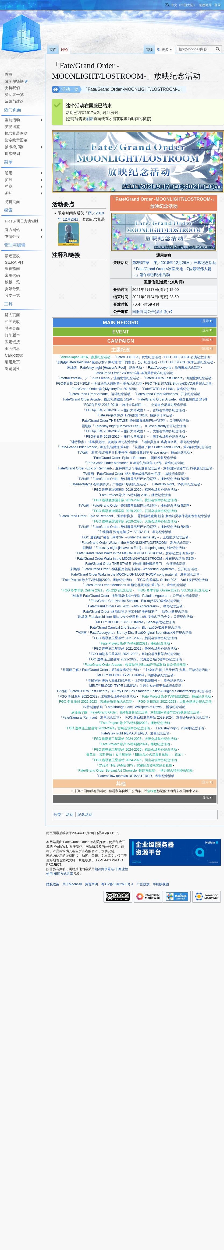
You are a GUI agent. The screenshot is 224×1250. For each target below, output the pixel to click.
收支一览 (12, 295)
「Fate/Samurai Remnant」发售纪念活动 (89, 717)
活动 (69, 814)
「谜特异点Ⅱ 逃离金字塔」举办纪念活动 (169, 442)
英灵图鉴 (12, 126)
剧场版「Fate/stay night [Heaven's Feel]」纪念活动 (104, 368)
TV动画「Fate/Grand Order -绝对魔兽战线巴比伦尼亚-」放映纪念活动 (133, 474)
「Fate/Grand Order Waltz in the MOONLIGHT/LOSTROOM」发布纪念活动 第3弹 (134, 558)
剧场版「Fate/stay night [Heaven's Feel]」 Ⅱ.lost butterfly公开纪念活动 (134, 426)
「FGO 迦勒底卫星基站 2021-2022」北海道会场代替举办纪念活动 (134, 659)
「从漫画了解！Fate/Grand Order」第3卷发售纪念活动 (99, 670)
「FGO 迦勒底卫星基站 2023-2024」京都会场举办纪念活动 (165, 717)
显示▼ (207, 321)
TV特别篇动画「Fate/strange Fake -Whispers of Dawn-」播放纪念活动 (133, 707)
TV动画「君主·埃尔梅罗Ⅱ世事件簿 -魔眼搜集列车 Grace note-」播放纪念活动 (133, 452)
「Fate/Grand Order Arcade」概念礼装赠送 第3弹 (171, 399)
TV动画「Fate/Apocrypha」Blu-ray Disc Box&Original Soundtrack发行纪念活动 (134, 633)
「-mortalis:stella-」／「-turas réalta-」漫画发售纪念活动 (97, 378)
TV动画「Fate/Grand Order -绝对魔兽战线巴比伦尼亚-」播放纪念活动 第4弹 (134, 527)
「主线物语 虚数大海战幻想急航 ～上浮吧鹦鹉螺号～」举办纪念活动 (133, 681)
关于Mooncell (72, 884)
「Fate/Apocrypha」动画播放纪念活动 (172, 368)
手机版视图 (161, 884)
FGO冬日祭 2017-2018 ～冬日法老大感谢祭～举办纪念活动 (99, 383)
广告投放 (143, 884)
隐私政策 (52, 884)
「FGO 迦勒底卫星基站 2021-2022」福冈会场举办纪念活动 (134, 638)
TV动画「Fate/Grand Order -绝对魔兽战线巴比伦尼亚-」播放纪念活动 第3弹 (134, 505)
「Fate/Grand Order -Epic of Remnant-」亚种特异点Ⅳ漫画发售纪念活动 (108, 468)
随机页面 (12, 202)
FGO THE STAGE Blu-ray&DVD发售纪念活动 (178, 383)
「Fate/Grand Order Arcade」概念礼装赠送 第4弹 (92, 447)
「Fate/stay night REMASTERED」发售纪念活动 (134, 733)
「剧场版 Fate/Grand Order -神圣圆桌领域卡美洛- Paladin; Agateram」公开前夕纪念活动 (133, 596)
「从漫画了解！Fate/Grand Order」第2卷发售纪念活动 (171, 447)
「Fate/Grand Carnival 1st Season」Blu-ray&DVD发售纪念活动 (133, 601)
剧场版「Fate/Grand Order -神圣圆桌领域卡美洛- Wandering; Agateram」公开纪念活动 (133, 569)
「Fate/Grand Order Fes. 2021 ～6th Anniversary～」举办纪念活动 (134, 606)
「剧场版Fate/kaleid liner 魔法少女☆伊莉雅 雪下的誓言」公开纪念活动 (105, 362)
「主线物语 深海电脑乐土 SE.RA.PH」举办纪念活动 (133, 532)
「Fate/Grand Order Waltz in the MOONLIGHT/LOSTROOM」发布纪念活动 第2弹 (134, 553)
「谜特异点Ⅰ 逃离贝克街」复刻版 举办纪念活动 (103, 442)
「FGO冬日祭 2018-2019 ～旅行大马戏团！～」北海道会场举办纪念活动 (133, 405)
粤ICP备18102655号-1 (117, 884)
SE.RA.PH (14, 262)
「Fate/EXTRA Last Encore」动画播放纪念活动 (177, 378)
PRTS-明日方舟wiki (21, 221)
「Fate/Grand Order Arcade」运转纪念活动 (98, 394)
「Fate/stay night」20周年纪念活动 (178, 728)
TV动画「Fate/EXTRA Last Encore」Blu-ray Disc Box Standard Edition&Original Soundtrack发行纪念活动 (133, 691)
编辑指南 (12, 268)
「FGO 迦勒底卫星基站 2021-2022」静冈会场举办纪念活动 (134, 648)
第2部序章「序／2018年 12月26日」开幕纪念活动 (174, 262)
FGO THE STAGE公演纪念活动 (187, 357)
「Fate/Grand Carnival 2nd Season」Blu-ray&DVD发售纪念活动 (134, 627)
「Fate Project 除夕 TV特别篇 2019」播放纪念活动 (134, 495)
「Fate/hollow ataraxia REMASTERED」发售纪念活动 (134, 776)
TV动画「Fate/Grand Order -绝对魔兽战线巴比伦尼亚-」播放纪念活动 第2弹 (134, 479)
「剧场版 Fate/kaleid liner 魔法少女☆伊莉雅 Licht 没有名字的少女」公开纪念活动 (134, 617)
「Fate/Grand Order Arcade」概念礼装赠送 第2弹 (96, 399)
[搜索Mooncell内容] (199, 49)
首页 (8, 74)
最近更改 (12, 256)
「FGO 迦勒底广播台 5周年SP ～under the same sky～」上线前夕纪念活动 (134, 537)
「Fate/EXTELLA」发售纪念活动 (137, 357)
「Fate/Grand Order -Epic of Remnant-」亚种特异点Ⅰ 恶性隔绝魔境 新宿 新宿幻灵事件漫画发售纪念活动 (134, 516)
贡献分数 (12, 289)
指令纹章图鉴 (16, 140)
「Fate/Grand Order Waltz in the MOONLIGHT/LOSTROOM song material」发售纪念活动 (134, 574)
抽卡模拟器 (14, 147)
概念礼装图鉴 (16, 133)
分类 (57, 814)
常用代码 (12, 275)
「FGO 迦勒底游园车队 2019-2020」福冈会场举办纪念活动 (134, 490)
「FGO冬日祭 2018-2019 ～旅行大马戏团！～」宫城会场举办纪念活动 (134, 410)
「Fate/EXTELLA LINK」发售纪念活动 (168, 389)
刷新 (90, 119)
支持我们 (12, 88)
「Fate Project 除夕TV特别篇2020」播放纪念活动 (96, 580)
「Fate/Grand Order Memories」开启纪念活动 (167, 394)
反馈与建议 (14, 101)
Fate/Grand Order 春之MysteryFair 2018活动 (104, 389)
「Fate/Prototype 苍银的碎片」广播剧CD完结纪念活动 (106, 484)
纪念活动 (85, 814)
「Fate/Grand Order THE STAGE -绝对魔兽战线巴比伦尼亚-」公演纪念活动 (134, 421)
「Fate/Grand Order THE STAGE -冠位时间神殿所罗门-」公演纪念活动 (134, 564)
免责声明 (91, 884)
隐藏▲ (207, 339)
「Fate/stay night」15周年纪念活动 (174, 484)
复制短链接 (14, 81)
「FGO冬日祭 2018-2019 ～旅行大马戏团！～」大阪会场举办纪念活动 (134, 431)
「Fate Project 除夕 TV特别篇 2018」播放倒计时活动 (134, 415)
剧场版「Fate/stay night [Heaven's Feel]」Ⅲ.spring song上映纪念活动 (134, 548)
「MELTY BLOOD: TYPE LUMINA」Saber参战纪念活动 (134, 622)
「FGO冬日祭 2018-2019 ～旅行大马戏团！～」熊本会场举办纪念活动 (134, 436)
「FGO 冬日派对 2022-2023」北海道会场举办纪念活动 (96, 696)
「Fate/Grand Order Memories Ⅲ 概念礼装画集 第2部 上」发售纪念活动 (133, 585)
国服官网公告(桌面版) (150, 311)
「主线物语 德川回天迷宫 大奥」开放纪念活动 (175, 670)
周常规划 (12, 153)
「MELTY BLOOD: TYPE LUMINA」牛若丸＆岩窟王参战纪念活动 (134, 686)
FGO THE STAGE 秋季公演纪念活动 (186, 362)
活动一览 (70, 89)
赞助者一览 (14, 94)
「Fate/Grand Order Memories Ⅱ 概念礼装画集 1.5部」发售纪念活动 (134, 463)
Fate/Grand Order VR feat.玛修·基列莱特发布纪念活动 (133, 373)
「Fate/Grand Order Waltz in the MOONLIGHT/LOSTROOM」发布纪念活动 (133, 543)
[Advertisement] (21, 389)
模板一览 (12, 282)
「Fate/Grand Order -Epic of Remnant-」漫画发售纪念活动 (134, 458)
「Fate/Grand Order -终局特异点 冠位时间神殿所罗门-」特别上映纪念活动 (133, 612)
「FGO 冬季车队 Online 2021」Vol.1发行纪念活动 (171, 580)
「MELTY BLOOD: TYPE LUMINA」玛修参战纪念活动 (133, 675)
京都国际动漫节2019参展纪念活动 (187, 468)
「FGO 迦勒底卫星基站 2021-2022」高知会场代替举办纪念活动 (133, 654)
